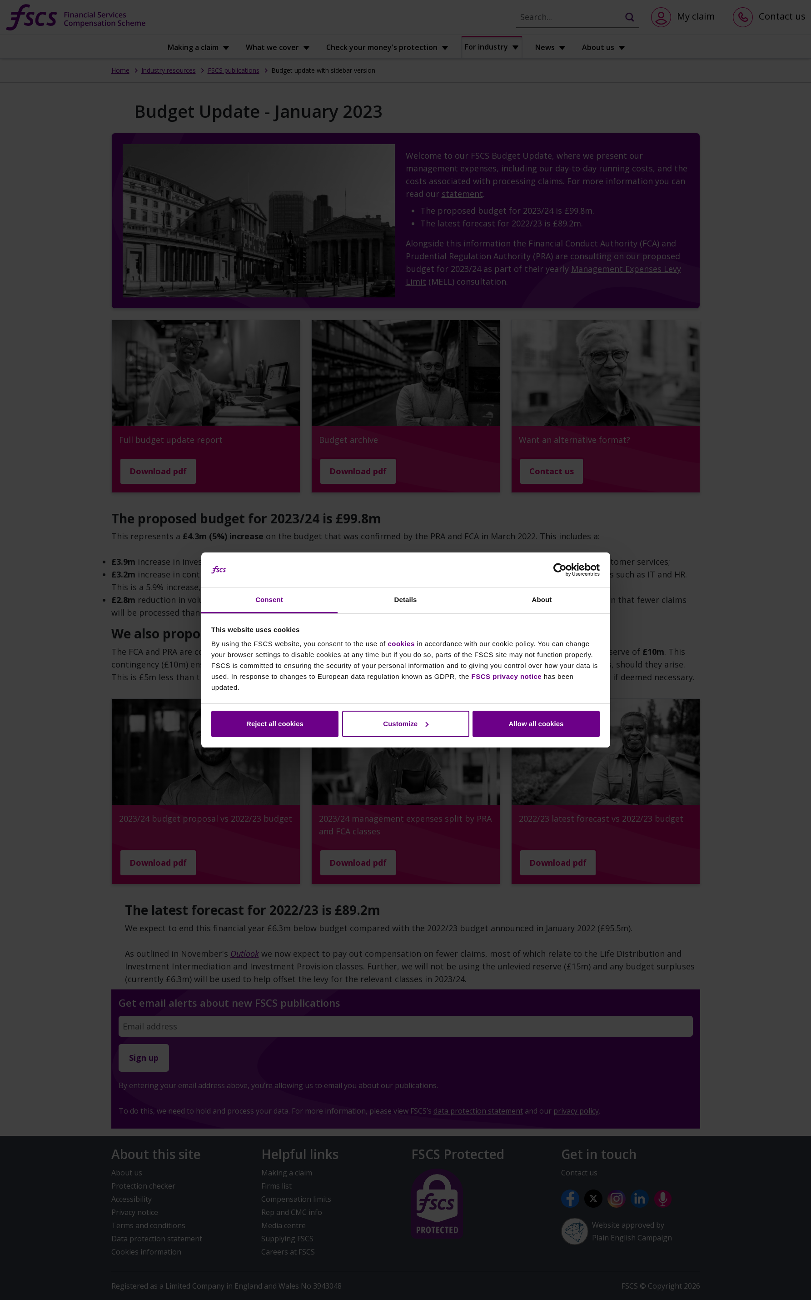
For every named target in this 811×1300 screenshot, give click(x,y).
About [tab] (542, 599)
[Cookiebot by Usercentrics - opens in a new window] (560, 570)
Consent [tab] (269, 599)
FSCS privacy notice (507, 676)
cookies (401, 643)
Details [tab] (405, 599)
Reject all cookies (275, 724)
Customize (405, 724)
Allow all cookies (536, 724)
